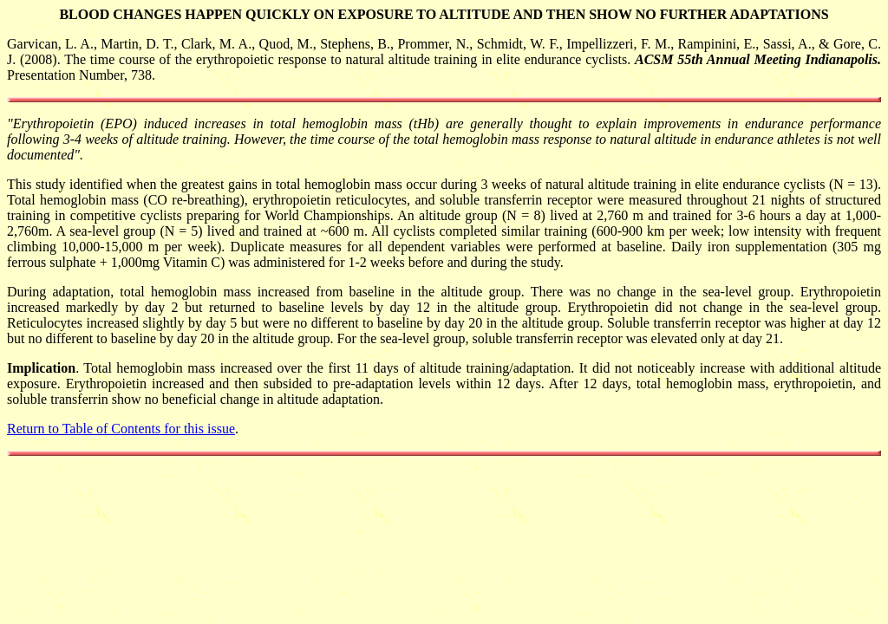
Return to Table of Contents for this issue (121, 428)
